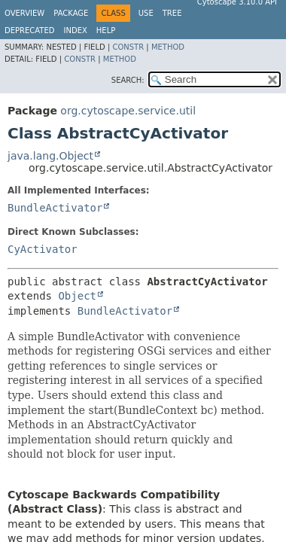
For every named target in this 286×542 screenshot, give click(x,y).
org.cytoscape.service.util (128, 111)
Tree (172, 13)
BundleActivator (55, 208)
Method (167, 47)
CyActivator (43, 249)
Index (75, 30)
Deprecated (30, 30)
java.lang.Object (50, 156)
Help (105, 30)
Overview (24, 13)
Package (70, 13)
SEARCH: (128, 80)
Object (77, 296)
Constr (128, 47)
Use (146, 13)
